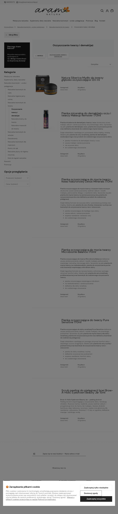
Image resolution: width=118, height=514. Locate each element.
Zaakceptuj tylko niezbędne (96, 488)
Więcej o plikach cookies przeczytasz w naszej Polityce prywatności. (40, 498)
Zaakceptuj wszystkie (96, 499)
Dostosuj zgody (91, 493)
